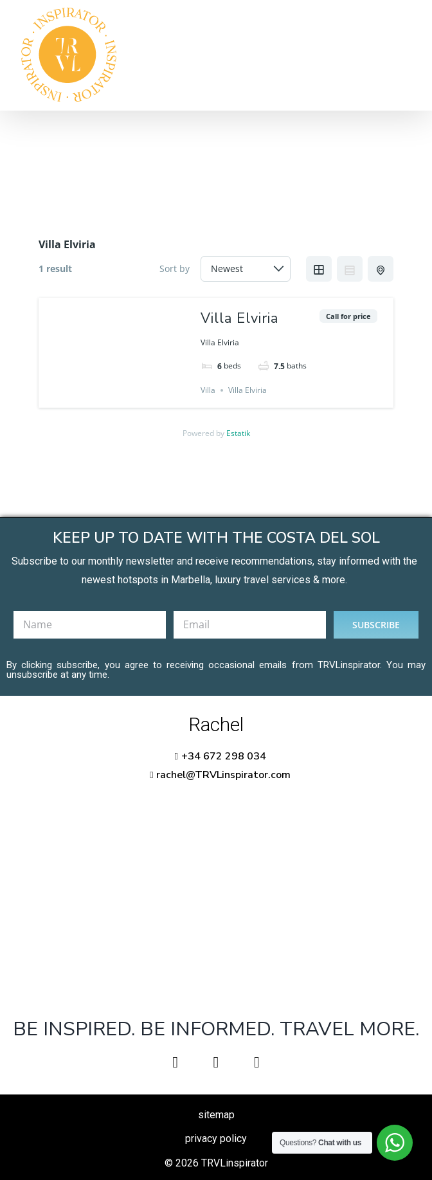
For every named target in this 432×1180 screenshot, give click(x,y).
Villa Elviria (239, 318)
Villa (208, 390)
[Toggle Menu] (403, 55)
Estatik (238, 433)
